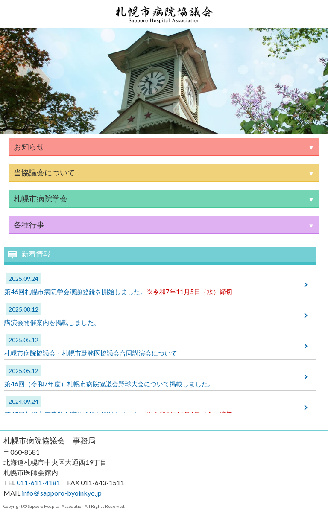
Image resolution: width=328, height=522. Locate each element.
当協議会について (44, 172)
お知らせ (29, 146)
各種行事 (29, 224)
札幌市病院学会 (40, 198)
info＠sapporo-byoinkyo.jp (62, 493)
